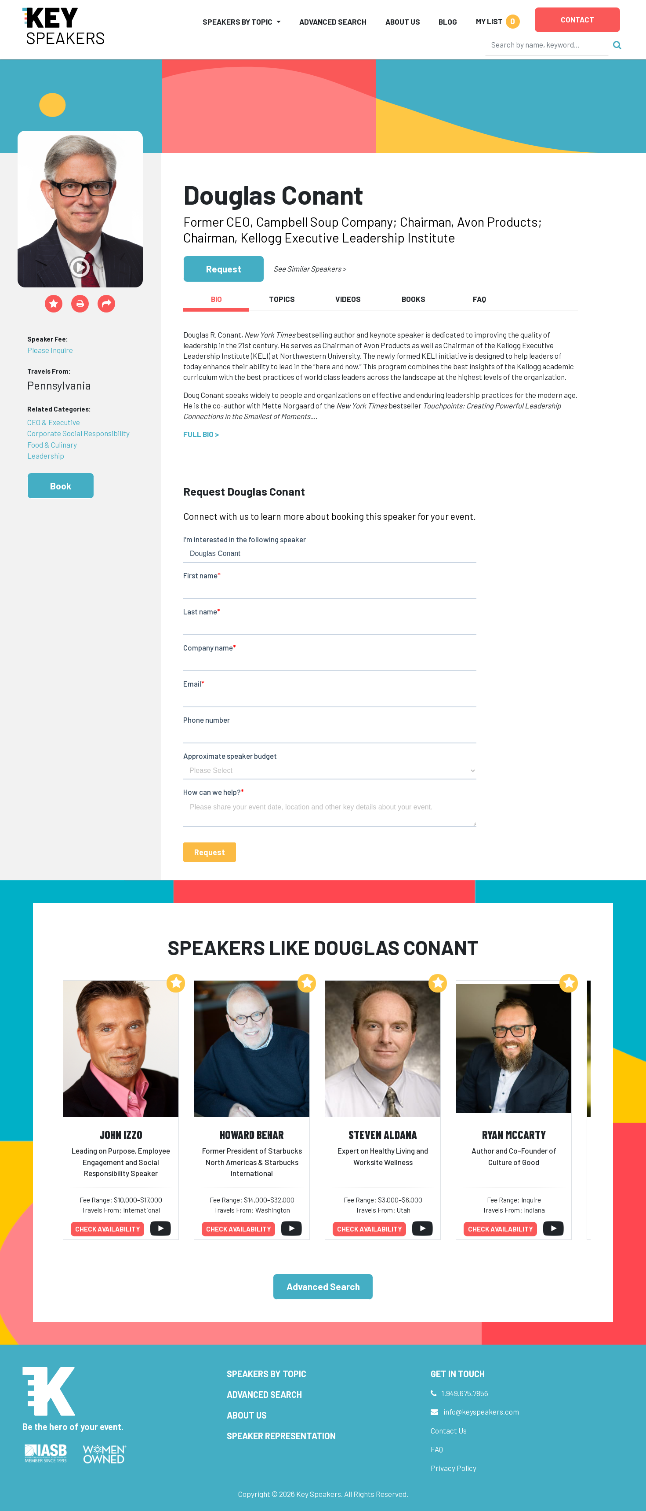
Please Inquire (50, 350)
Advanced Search (333, 21)
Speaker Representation (281, 1435)
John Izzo (120, 1134)
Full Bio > (201, 434)
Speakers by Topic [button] (237, 21)
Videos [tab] (348, 298)
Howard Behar (252, 1134)
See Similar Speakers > (309, 268)
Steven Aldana (382, 1134)
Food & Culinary (52, 444)
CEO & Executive (53, 422)
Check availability (107, 1229)
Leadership (45, 455)
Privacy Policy (453, 1467)
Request (223, 268)
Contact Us (449, 1430)
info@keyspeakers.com (481, 1411)
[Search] (547, 44)
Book (60, 485)
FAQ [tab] (479, 298)
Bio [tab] (216, 298)
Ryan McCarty (514, 1134)
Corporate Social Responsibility (78, 433)
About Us (402, 21)
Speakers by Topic (266, 1373)
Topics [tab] (282, 298)
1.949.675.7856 (465, 1393)
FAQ (437, 1449)
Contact (577, 19)
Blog (448, 21)
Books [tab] (413, 298)
